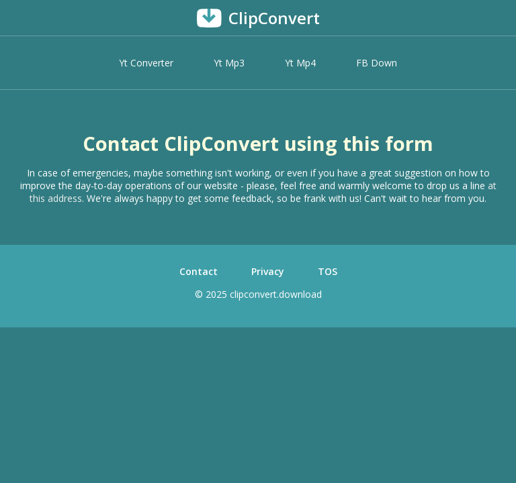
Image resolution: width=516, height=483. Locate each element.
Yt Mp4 (300, 62)
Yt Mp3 (229, 62)
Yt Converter (146, 62)
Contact (198, 271)
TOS (327, 271)
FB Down (376, 62)
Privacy (267, 271)
